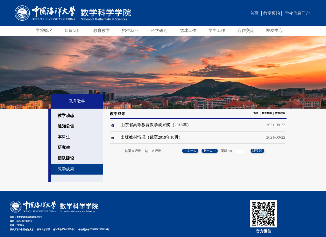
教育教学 (267, 113)
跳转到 (257, 150)
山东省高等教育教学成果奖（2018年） (156, 125)
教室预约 (271, 13)
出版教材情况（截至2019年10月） (151, 137)
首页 (254, 13)
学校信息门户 (297, 13)
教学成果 (280, 113)
